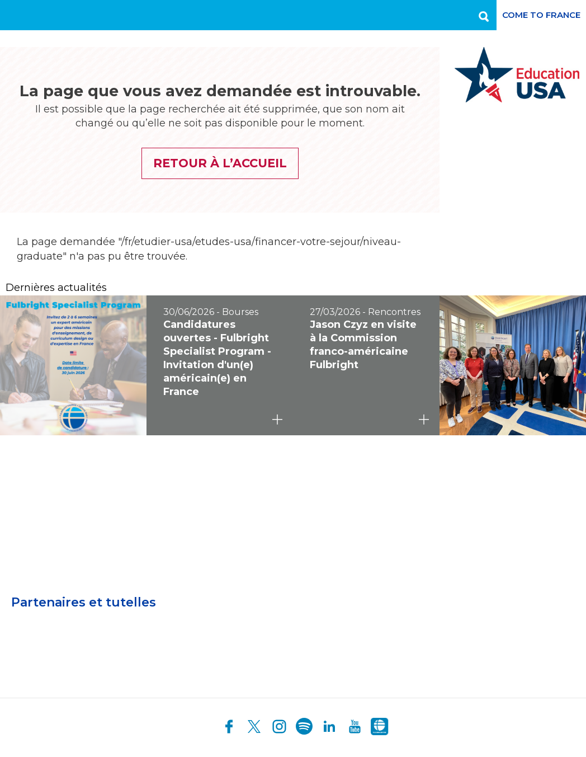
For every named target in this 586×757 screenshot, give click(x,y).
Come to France (541, 15)
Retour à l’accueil (220, 163)
